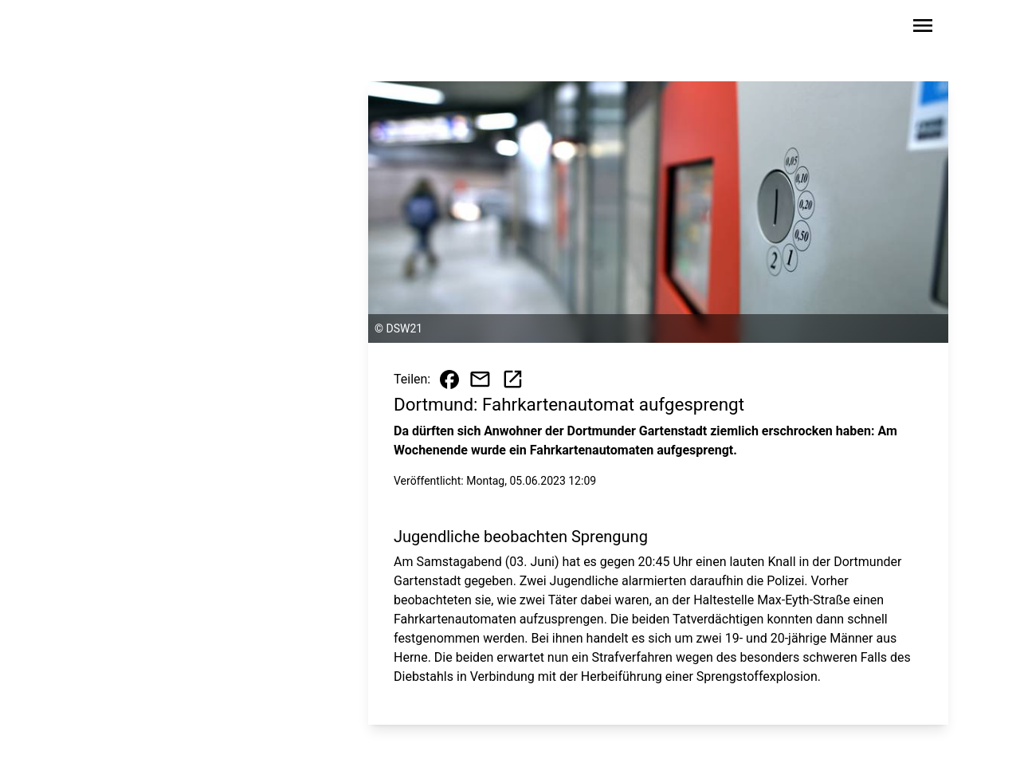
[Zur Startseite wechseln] (122, 28)
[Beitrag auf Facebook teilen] (449, 379)
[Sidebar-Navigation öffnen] (923, 28)
